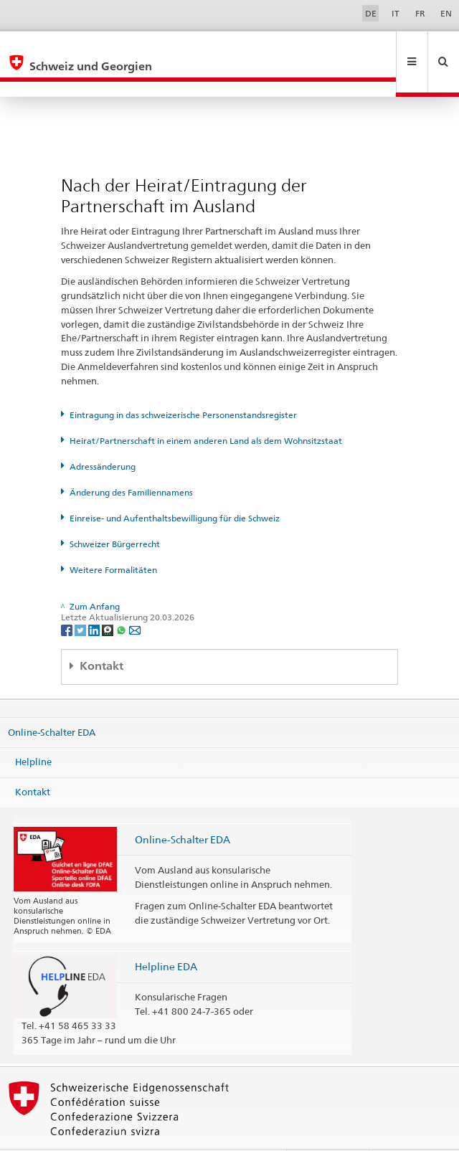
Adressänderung (103, 435)
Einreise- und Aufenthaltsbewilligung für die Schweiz (175, 487)
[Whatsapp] (122, 598)
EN (446, 13)
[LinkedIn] (95, 598)
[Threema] (108, 598)
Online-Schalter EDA (51, 700)
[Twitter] (81, 598)
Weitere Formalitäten (113, 539)
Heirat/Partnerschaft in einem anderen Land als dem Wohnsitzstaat (206, 409)
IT (395, 13)
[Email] (135, 598)
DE (371, 13)
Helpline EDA (166, 935)
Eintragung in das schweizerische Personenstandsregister (183, 384)
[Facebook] (68, 598)
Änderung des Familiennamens (131, 461)
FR (420, 13)
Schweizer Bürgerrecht (115, 513)
